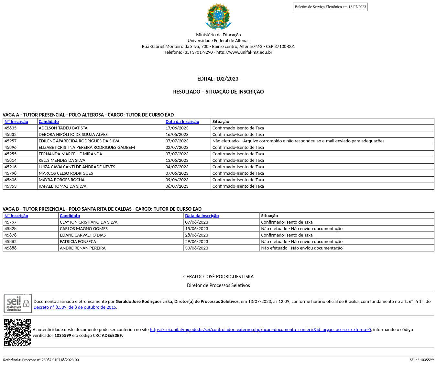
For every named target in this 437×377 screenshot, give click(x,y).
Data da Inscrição (182, 121)
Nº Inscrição (16, 121)
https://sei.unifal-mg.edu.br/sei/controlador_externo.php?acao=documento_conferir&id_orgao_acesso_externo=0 (260, 329)
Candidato (49, 121)
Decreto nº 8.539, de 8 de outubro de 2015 (75, 307)
